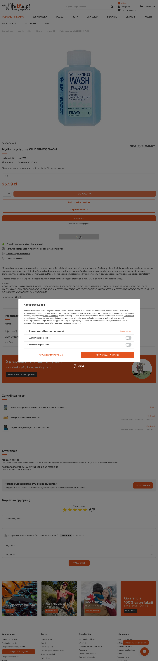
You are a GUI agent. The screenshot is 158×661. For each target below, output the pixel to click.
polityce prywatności (50, 316)
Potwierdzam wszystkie (107, 355)
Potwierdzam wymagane (51, 355)
